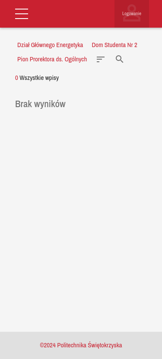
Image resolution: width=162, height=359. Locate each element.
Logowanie (131, 13)
